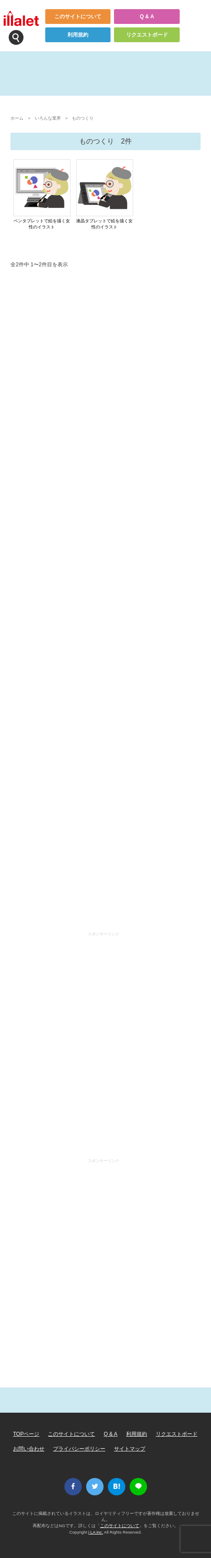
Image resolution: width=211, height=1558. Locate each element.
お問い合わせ (28, 1449)
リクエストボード (147, 35)
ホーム (16, 118)
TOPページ (26, 1434)
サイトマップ (129, 1449)
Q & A (147, 16)
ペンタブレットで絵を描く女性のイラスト (41, 223)
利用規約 (77, 35)
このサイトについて (77, 16)
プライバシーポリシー (79, 1449)
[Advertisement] (105, 602)
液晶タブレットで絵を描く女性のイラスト (104, 223)
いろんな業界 (48, 118)
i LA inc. (95, 1532)
